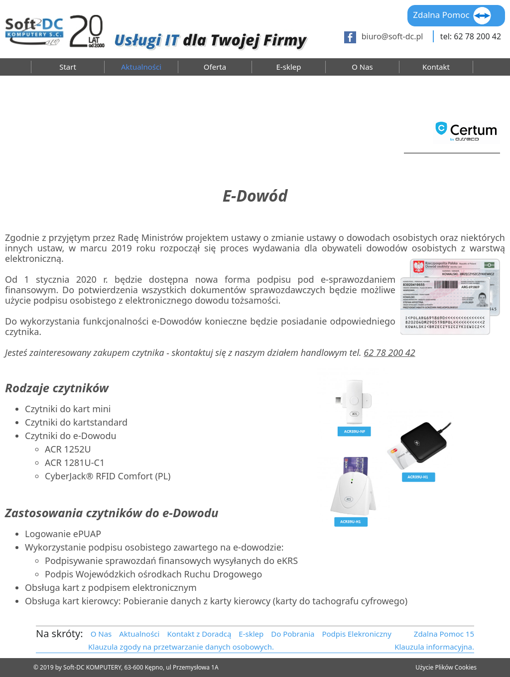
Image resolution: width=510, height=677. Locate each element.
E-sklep (288, 67)
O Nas (362, 67)
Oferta (215, 67)
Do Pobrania (292, 634)
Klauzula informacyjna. (434, 647)
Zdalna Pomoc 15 (444, 634)
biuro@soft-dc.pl (392, 36)
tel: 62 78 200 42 (470, 36)
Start (67, 67)
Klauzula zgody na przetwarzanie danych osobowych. (181, 647)
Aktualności (141, 67)
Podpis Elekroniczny (356, 634)
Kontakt (436, 67)
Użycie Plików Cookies (446, 667)
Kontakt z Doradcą (199, 634)
